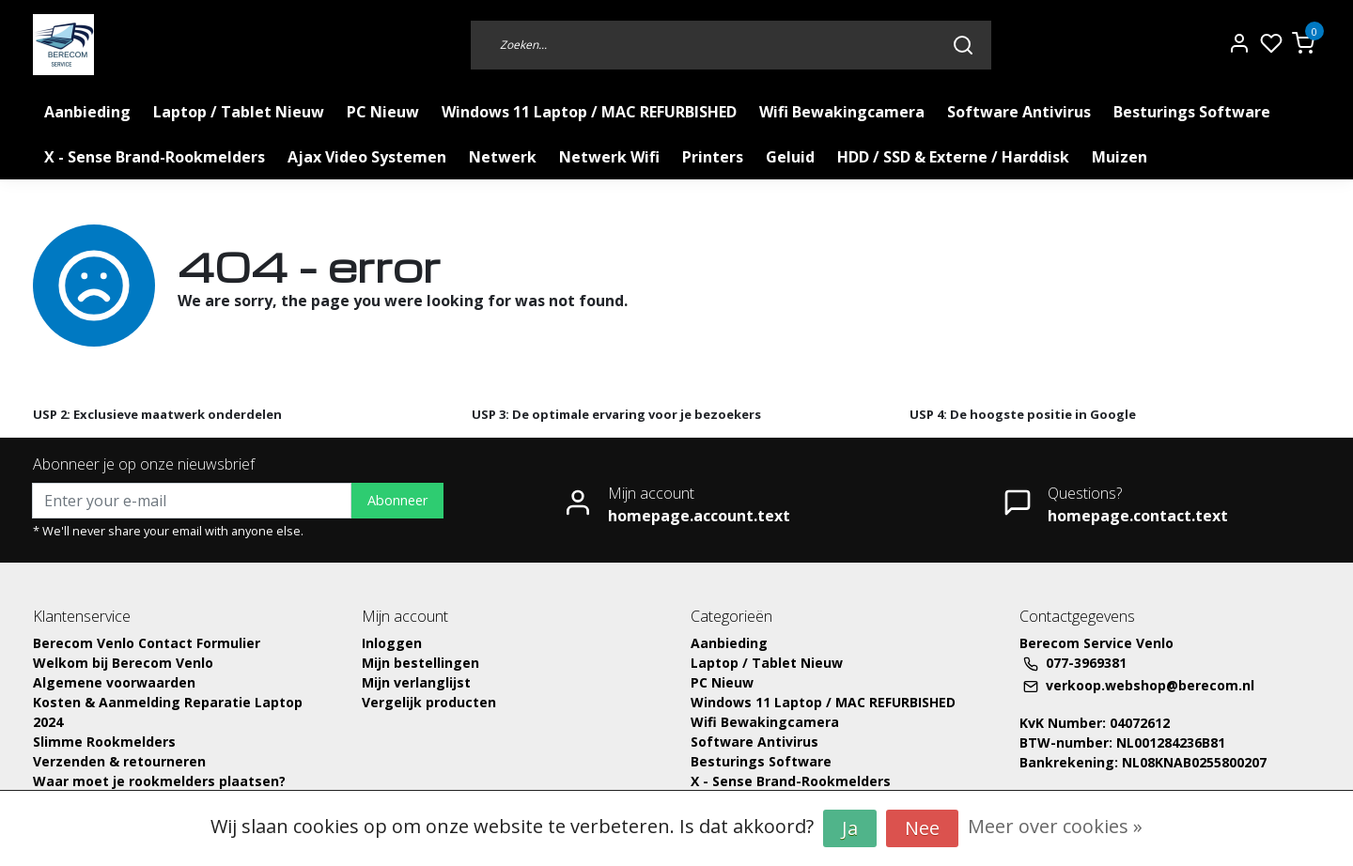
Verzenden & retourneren (119, 761)
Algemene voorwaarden (114, 682)
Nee (922, 828)
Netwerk (503, 157)
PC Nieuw (383, 111)
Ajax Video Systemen (367, 157)
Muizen (1119, 157)
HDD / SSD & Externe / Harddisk (953, 157)
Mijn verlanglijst (416, 682)
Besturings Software (1191, 111)
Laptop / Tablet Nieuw (238, 111)
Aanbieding (87, 111)
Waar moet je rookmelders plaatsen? (159, 781)
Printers (712, 157)
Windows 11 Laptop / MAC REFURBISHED (589, 111)
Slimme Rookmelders (104, 741)
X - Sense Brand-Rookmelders (154, 157)
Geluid (790, 157)
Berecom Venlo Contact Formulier (146, 643)
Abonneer (397, 500)
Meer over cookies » (1055, 826)
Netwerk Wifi (609, 157)
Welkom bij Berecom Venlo (123, 663)
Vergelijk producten (429, 702)
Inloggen (392, 643)
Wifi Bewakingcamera (842, 111)
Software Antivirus (1019, 111)
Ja (850, 828)
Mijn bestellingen (420, 663)
